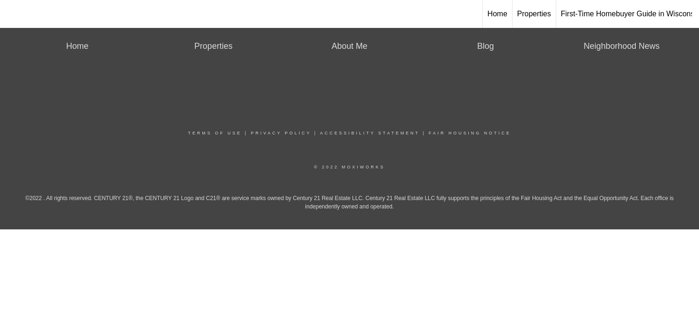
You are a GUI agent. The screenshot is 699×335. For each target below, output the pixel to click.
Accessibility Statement (369, 133)
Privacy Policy (281, 133)
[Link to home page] (349, 14)
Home (497, 14)
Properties (534, 14)
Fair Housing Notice (470, 133)
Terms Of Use (215, 133)
